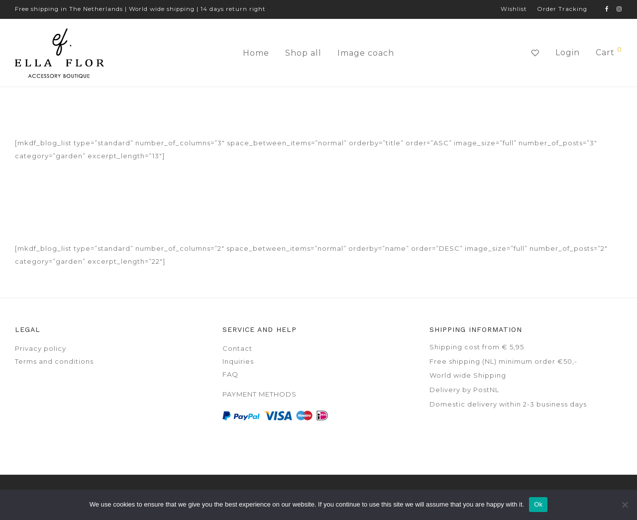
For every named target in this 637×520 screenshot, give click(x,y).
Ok (538, 504)
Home (256, 53)
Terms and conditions (54, 361)
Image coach (365, 53)
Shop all (303, 53)
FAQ (230, 374)
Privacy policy (40, 348)
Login (567, 52)
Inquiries (238, 361)
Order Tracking (562, 9)
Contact (237, 348)
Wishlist (514, 9)
